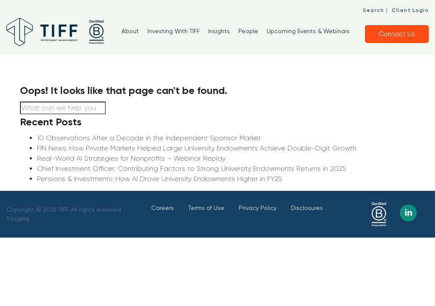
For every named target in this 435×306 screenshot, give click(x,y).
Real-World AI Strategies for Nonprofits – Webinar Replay (131, 158)
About (130, 31)
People (248, 31)
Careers (162, 207)
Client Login (410, 10)
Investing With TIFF (173, 31)
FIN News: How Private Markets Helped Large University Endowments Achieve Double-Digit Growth (196, 148)
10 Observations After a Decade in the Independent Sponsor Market (149, 138)
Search (373, 10)
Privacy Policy (258, 207)
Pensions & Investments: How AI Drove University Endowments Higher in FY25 (159, 179)
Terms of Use (206, 207)
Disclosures (307, 207)
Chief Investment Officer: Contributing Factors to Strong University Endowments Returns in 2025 (191, 168)
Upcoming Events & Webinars (308, 31)
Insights (219, 31)
